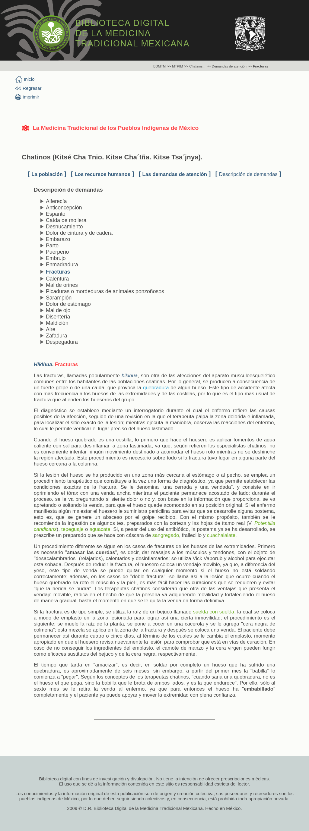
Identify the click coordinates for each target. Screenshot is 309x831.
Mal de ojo (58, 310)
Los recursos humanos (102, 174)
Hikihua (43, 364)
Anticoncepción (64, 208)
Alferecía (56, 201)
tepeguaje (72, 529)
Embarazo (58, 239)
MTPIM (177, 66)
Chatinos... (197, 66)
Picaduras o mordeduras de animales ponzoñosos (105, 291)
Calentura (57, 279)
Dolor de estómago (68, 304)
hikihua (130, 375)
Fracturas (260, 66)
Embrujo (56, 258)
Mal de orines (62, 285)
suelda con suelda (213, 612)
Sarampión (59, 298)
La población (47, 174)
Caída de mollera (66, 220)
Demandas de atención (229, 66)
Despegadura (62, 342)
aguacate (99, 529)
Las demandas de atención (174, 174)
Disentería (58, 317)
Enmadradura (62, 265)
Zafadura (56, 336)
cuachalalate (221, 535)
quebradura (156, 387)
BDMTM (159, 66)
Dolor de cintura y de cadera (79, 233)
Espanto (55, 214)
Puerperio (57, 252)
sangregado (165, 535)
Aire (50, 329)
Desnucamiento (64, 227)
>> (169, 66)
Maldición (57, 323)
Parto (52, 246)
